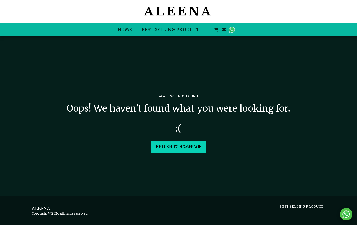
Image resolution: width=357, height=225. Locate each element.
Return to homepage (178, 146)
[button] (216, 29)
